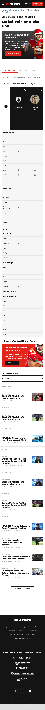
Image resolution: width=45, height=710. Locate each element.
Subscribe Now (13, 53)
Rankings (22, 627)
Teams (14, 627)
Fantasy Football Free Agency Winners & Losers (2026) (15, 573)
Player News (12, 631)
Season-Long (7, 436)
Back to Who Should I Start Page (19, 84)
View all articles (22, 589)
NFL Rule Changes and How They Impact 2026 (14, 439)
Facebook (15, 691)
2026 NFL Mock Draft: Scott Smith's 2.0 (13, 418)
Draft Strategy (9, 569)
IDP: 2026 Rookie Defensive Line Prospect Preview (16, 558)
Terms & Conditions (16, 634)
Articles (38, 627)
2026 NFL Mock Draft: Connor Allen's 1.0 (13, 483)
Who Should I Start (16, 10)
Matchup (24, 70)
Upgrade (12, 363)
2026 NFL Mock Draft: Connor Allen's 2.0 (13, 397)
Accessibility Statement (22, 638)
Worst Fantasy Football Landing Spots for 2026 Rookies (14, 461)
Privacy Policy (31, 634)
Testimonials (32, 631)
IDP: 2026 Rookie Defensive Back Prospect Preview (16, 527)
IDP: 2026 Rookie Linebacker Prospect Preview (12, 542)
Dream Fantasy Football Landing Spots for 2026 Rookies (14, 505)
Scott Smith (8, 422)
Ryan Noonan (9, 531)
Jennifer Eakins (10, 443)
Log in (28, 4)
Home (4, 10)
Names (30, 627)
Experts (22, 631)
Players (7, 627)
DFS (33, 70)
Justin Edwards (9, 466)
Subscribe (37, 4)
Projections (10, 70)
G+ (30, 691)
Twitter (22, 691)
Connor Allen (9, 401)
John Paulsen (9, 578)
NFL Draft (6, 394)
